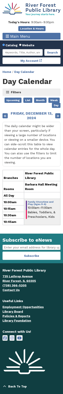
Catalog (11, 45)
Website (28, 45)
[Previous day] (5, 115)
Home (7, 72)
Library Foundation (17, 320)
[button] (31, 22)
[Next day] (57, 115)
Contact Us (11, 290)
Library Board (13, 311)
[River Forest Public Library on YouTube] (19, 338)
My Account (29, 60)
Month (40, 100)
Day (56, 105)
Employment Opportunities (23, 307)
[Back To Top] (31, 386)
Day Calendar (24, 72)
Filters (16, 92)
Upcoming (13, 100)
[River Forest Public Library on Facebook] (5, 338)
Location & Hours (32, 28)
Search (52, 52)
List (27, 100)
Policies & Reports (16, 316)
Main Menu (18, 36)
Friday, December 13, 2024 (32, 115)
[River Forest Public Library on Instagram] (12, 338)
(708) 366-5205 (15, 285)
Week (54, 100)
